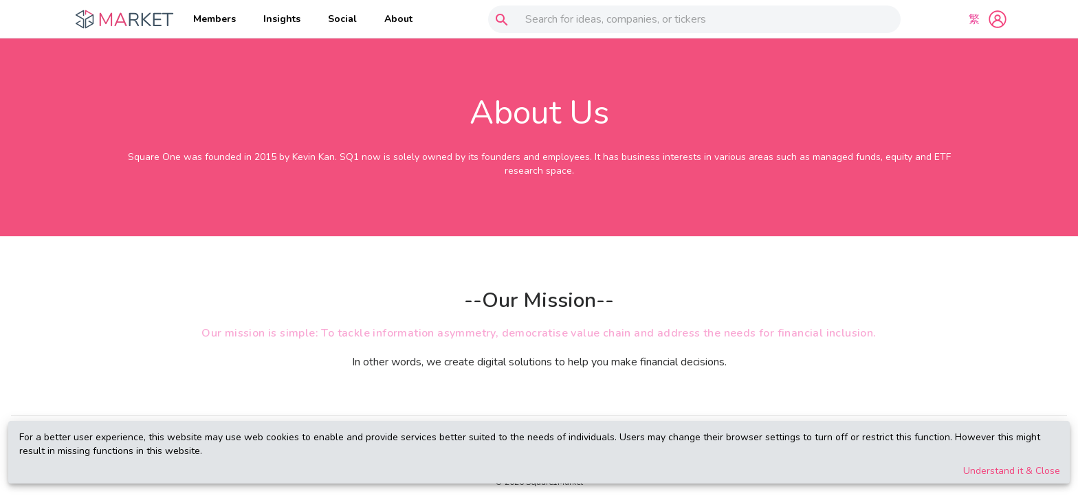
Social (342, 18)
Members (214, 18)
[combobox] (691, 19)
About (398, 18)
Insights (281, 18)
